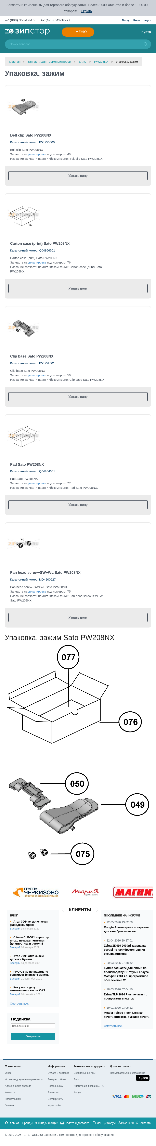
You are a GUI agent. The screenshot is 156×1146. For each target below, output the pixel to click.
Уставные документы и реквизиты (24, 1079)
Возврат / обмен (57, 1079)
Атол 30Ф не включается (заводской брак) (29, 923)
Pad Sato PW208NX (27, 465)
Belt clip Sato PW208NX (30, 135)
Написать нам (13, 1099)
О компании (13, 1066)
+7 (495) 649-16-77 (55, 20)
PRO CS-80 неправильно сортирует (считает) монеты (30, 973)
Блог (76, 1079)
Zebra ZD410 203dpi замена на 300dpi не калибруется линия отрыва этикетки (125, 949)
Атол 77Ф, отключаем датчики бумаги (27, 957)
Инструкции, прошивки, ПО (89, 1086)
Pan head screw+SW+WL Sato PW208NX (45, 573)
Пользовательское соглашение (127, 1073)
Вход (125, 20)
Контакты (10, 1092)
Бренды (27, 1123)
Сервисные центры (84, 1073)
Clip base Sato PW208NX (31, 356)
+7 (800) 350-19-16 (20, 20)
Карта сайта (54, 1105)
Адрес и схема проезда (18, 1086)
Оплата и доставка (58, 1073)
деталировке (37, 154)
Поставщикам (55, 1086)
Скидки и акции (48, 1123)
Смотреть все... (20, 1003)
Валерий (15, 928)
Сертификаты (55, 1099)
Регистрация (142, 20)
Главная (14, 1123)
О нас (8, 1073)
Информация (56, 1066)
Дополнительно (120, 1066)
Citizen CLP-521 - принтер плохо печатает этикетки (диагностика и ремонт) (29, 940)
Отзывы (9, 1105)
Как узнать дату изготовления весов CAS (27, 989)
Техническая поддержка (89, 1066)
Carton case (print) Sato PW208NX (40, 244)
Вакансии (53, 1092)
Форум (77, 1092)
